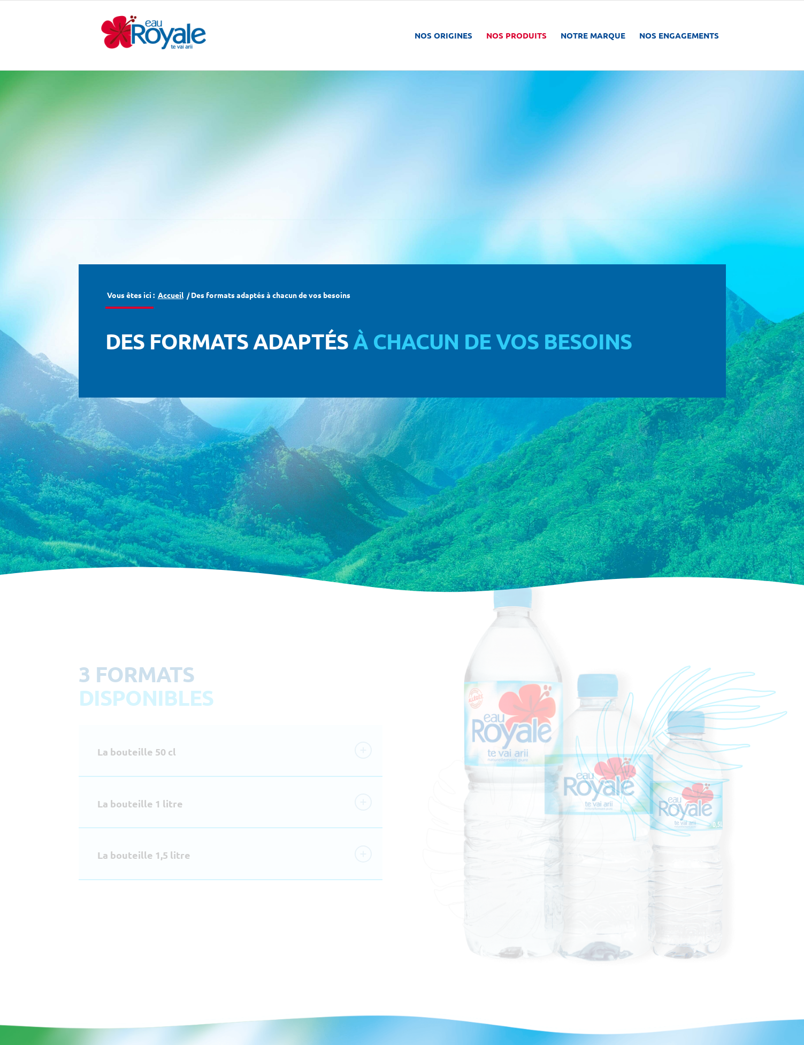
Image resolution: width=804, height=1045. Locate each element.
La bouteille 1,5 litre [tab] (234, 854)
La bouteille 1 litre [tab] (234, 802)
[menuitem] (443, 35)
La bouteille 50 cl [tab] (234, 750)
